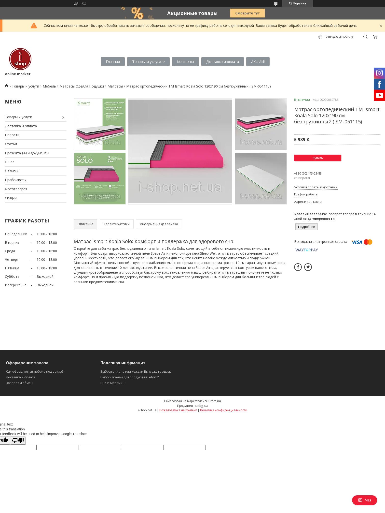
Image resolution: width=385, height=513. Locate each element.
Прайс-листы (15, 179)
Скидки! (11, 198)
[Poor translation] (18, 441)
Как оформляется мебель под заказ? (34, 371)
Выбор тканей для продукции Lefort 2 (129, 377)
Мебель (49, 86)
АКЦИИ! (258, 61)
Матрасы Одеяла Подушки (81, 86)
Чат (364, 500)
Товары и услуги (146, 61)
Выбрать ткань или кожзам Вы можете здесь (135, 371)
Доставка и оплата (222, 61)
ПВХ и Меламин (112, 383)
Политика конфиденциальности (223, 410)
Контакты (185, 61)
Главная (113, 61)
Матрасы (115, 86)
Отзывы (11, 171)
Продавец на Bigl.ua (192, 405)
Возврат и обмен (19, 383)
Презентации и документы (27, 153)
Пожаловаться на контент (178, 410)
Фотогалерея (16, 189)
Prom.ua (214, 401)
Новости (12, 134)
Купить (318, 158)
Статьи (11, 144)
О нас (9, 162)
